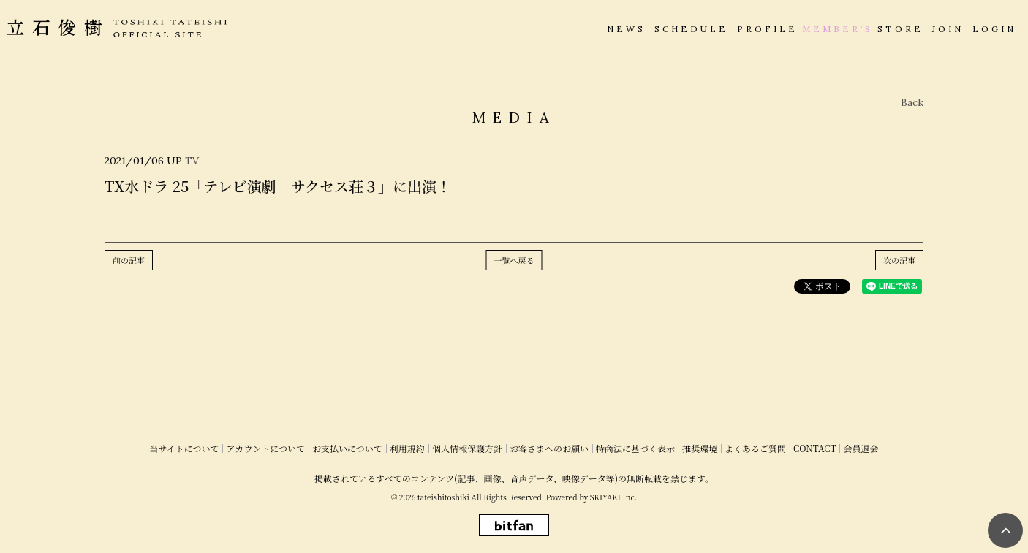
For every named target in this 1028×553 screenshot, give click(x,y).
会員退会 (860, 448)
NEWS (626, 28)
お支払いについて (347, 448)
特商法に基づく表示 (635, 448)
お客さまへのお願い (549, 448)
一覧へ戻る (514, 260)
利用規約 (407, 448)
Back (912, 102)
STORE (900, 28)
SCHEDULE (691, 28)
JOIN (948, 28)
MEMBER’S (837, 28)
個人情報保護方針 (467, 448)
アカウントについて (265, 448)
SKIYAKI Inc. (613, 497)
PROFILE (767, 28)
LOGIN (994, 28)
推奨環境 (699, 448)
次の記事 (899, 260)
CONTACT (814, 448)
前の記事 (129, 260)
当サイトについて (184, 448)
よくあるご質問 (755, 448)
